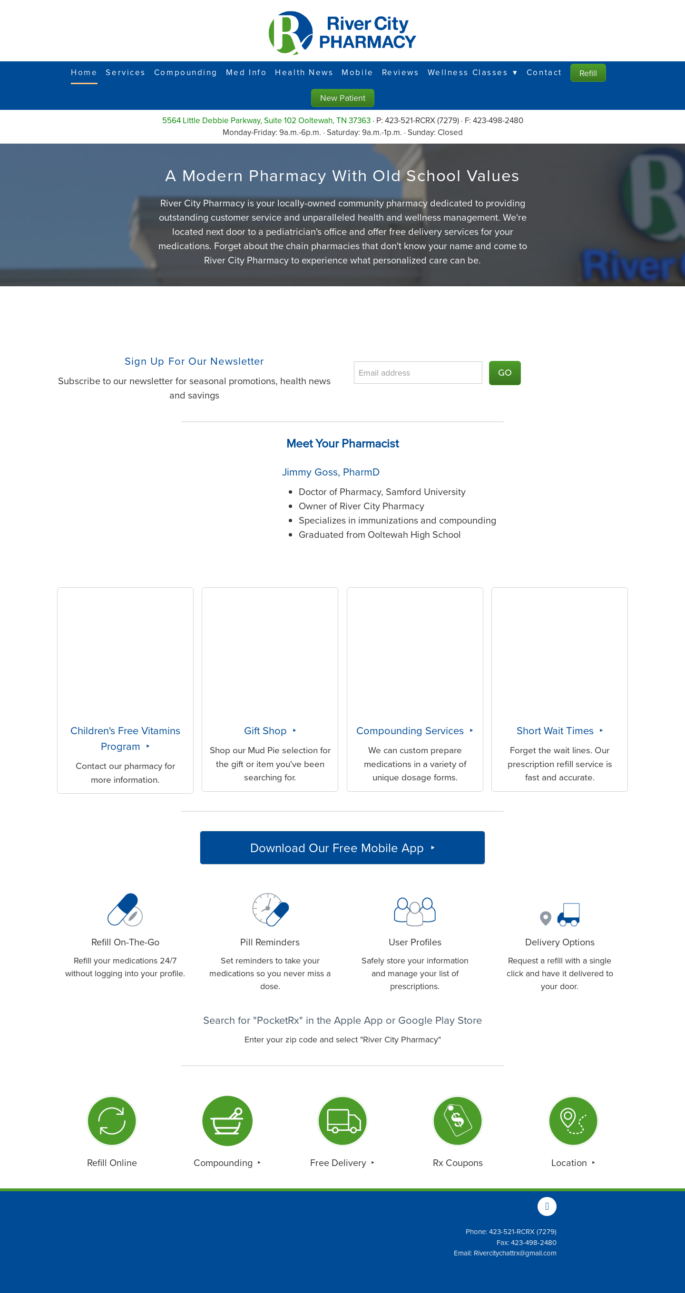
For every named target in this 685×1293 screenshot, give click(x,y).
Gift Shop (267, 730)
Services (126, 72)
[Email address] (418, 372)
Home (84, 72)
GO (505, 373)
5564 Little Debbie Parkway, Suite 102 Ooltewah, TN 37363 (266, 120)
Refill (588, 73)
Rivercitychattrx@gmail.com (515, 1253)
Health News (304, 72)
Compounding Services (411, 730)
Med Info (246, 72)
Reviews (401, 72)
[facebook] (547, 1206)
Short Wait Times (557, 730)
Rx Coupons (458, 1162)
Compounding (186, 72)
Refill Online (112, 1162)
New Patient (342, 98)
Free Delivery (339, 1162)
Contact (544, 72)
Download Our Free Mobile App (338, 847)
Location (570, 1162)
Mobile (357, 72)
